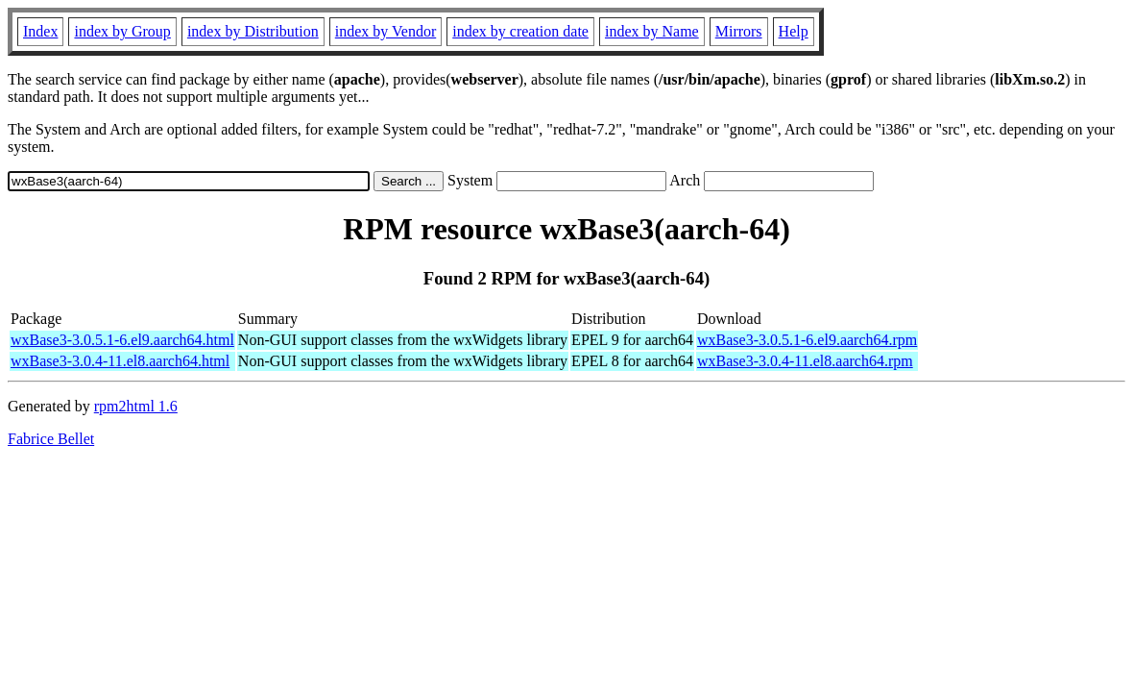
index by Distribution (253, 31)
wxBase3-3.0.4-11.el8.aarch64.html (120, 361)
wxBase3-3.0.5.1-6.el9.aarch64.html (122, 340)
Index (40, 31)
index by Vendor (385, 31)
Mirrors (738, 31)
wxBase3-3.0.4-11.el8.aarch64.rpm (805, 361)
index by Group (122, 31)
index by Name (652, 31)
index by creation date (520, 31)
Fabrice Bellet (51, 439)
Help (793, 31)
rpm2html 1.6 (136, 406)
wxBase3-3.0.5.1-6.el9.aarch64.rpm (807, 340)
